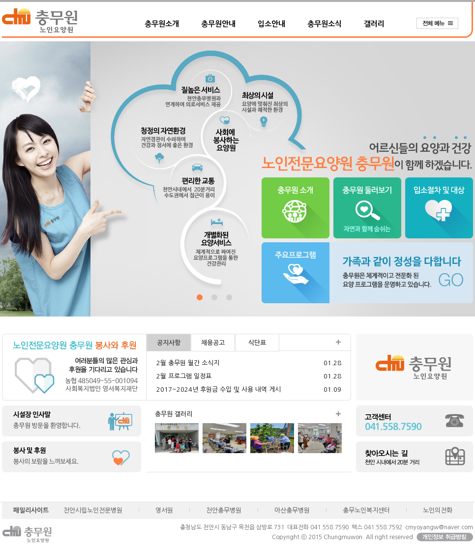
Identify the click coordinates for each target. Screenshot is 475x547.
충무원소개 (162, 24)
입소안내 (271, 24)
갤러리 (374, 24)
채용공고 (213, 343)
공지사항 (168, 343)
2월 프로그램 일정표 (183, 376)
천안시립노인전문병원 (92, 510)
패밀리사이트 (31, 510)
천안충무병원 (223, 510)
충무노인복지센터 (366, 510)
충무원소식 (324, 24)
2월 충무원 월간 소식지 (187, 363)
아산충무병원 (292, 510)
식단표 (257, 343)
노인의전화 (437, 510)
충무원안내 (218, 24)
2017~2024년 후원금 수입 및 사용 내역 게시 (218, 389)
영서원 (164, 510)
